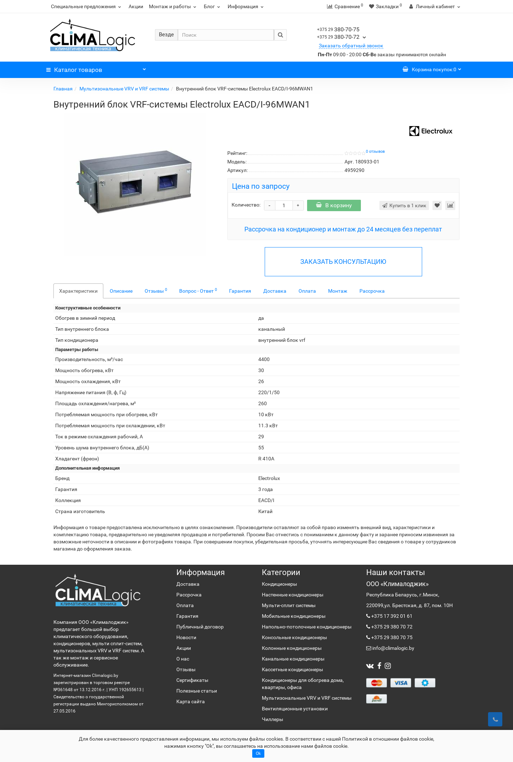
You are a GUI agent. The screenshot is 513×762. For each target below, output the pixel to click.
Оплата (307, 291)
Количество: (246, 205)
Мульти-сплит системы (289, 605)
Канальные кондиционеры (293, 659)
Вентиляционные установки (295, 708)
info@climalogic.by (392, 648)
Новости (186, 637)
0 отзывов (375, 151)
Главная (63, 89)
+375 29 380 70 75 (391, 637)
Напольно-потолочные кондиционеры (307, 627)
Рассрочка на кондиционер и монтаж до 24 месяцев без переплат (343, 229)
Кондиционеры (279, 584)
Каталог (96, 68)
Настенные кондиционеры (292, 594)
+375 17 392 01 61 (391, 616)
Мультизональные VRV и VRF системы (124, 89)
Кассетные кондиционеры (292, 669)
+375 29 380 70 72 (391, 627)
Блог (213, 6)
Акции (136, 6)
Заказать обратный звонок (351, 45)
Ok (258, 753)
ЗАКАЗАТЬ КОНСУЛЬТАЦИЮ (343, 261)
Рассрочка (372, 291)
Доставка (274, 291)
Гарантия (240, 291)
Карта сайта (190, 701)
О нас (182, 659)
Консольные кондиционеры (294, 637)
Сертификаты (192, 680)
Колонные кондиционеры (292, 648)
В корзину (334, 205)
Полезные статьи (196, 691)
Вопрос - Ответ (198, 290)
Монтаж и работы (173, 6)
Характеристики (78, 291)
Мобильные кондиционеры (294, 616)
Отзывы (156, 290)
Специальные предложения (87, 6)
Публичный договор (200, 627)
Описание (121, 291)
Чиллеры (272, 719)
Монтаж (337, 291)
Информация (246, 6)
